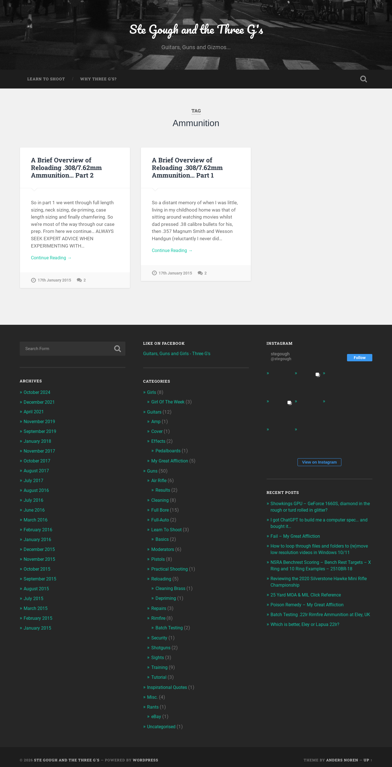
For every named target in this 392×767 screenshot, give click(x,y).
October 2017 (38, 461)
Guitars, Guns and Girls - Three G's (179, 355)
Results (163, 489)
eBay (156, 711)
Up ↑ (368, 754)
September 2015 (42, 576)
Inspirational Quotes (168, 682)
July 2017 (34, 480)
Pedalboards (169, 451)
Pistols (158, 557)
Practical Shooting (170, 566)
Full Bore (160, 509)
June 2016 (35, 509)
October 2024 (38, 393)
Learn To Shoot (46, 80)
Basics (163, 537)
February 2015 (39, 615)
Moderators (164, 547)
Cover (157, 432)
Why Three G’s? (98, 80)
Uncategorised (162, 720)
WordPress (145, 754)
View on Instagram (319, 463)
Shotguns (161, 643)
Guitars (155, 413)
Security (159, 634)
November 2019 (41, 422)
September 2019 (42, 432)
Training (159, 663)
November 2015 (41, 557)
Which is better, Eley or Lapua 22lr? (307, 635)
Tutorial (159, 672)
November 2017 (41, 451)
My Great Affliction (171, 461)
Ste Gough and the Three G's (196, 30)
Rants (153, 701)
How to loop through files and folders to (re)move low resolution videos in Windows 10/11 (316, 552)
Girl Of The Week (169, 403)
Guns (152, 470)
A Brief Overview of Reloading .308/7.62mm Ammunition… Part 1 (187, 169)
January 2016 (38, 538)
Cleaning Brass (171, 585)
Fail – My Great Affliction (297, 536)
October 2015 (38, 566)
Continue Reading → (52, 259)
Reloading (161, 576)
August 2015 (37, 586)
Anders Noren (342, 754)
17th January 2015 (54, 282)
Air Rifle (159, 480)
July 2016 (34, 499)
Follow (360, 359)
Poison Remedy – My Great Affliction (310, 609)
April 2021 (35, 413)
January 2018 (38, 441)
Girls (152, 393)
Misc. (153, 692)
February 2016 (39, 528)
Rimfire (158, 614)
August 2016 (37, 490)
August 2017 (37, 470)
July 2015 (34, 595)
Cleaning (160, 499)
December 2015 (41, 547)
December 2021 (41, 403)
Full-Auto (160, 518)
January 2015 (38, 624)
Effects (159, 441)
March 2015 (36, 605)
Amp (156, 422)
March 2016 (36, 518)
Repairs (159, 605)
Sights (158, 653)
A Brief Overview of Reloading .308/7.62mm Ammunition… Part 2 (66, 169)
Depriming (166, 595)
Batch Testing (170, 624)
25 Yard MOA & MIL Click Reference (308, 600)
